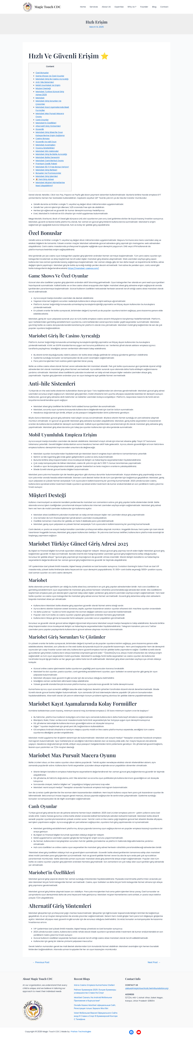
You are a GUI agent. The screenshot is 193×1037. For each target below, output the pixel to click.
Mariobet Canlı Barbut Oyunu (50, 160)
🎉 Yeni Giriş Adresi (45, 179)
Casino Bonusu (42, 138)
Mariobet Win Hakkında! (47, 151)
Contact (164, 6)
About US (106, 6)
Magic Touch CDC (47, 7)
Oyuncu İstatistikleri (45, 148)
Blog (154, 6)
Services (94, 6)
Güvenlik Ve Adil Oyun (46, 141)
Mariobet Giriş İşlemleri (47, 176)
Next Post (154, 962)
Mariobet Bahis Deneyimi (47, 157)
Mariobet (40, 97)
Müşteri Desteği (43, 88)
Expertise (119, 6)
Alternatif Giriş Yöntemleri (48, 126)
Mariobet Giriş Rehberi (46, 170)
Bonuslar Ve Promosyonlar (48, 173)
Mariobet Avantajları (45, 145)
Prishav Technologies (80, 1031)
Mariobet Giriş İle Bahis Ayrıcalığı (51, 154)
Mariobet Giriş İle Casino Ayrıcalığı (52, 79)
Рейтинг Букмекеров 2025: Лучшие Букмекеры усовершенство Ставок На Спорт (95, 991)
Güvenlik (40, 129)
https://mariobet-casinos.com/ (83, 268)
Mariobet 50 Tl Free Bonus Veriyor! (52, 166)
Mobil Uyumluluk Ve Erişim (48, 85)
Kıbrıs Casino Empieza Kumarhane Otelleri (94, 985)
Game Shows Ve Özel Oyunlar (50, 76)
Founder (144, 6)
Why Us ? (132, 6)
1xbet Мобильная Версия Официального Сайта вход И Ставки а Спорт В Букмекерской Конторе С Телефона (96, 1016)
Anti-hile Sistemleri (45, 82)
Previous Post (41, 962)
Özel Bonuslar (42, 72)
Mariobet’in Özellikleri (46, 122)
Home (83, 6)
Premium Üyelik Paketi (46, 163)
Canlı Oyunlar (42, 119)
